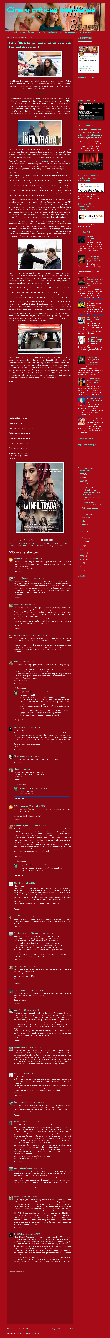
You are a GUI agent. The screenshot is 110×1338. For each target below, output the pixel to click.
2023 (82, 546)
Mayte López (19, 1122)
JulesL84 (17, 916)
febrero (85, 538)
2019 (82, 559)
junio (84, 524)
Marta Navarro (19, 1047)
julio (84, 521)
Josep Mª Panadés (21, 578)
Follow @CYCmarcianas (85, 41)
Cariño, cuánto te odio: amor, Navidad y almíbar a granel (94, 339)
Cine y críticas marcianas (51, 10)
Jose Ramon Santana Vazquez (26, 933)
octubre (85, 514)
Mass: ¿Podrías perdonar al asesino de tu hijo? (94, 319)
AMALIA (17, 966)
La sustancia (36, 86)
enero (84, 542)
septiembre (87, 518)
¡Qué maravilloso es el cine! (52, 32)
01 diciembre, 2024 (29, 1197)
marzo (84, 535)
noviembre (86, 487)
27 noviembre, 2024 (40, 692)
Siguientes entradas (62, 1328)
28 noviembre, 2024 (32, 1010)
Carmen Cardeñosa (22, 1168)
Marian (16, 605)
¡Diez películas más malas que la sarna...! (94, 419)
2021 (82, 553)
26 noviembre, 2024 (36, 559)
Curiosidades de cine (73, 32)
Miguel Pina (24, 692)
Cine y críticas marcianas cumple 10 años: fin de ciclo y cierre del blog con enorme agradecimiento (90, 282)
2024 (82, 481)
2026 (82, 474)
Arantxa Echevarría (22, 543)
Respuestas (21, 688)
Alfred (16, 769)
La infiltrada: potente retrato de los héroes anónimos (91, 492)
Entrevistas (87, 32)
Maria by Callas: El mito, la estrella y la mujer (94, 400)
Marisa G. (17, 1197)
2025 (82, 478)
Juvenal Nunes (20, 990)
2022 (82, 549)
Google (52, 546)
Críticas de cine (34, 32)
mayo (84, 528)
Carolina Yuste (48, 543)
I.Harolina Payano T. (22, 826)
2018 (82, 563)
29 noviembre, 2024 (27, 1074)
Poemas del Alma (21, 1102)
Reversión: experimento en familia (93, 238)
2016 (82, 570)
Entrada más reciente (18, 1328)
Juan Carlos (19, 1010)
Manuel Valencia (20, 559)
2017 (82, 566)
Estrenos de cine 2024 (39, 546)
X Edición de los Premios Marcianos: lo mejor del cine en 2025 (94, 259)
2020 (82, 556)
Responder (18, 571)
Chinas (45, 161)
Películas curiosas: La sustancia (90, 509)
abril (84, 531)
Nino (16, 1074)
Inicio (41, 1328)
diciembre (86, 484)
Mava (16, 883)
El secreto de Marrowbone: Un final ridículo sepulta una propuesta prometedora (94, 361)
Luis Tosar (59, 546)
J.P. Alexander (19, 756)
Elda (16, 662)
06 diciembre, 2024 (32, 1234)
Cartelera (59, 543)
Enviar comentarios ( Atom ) (28, 1333)
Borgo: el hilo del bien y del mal (91, 498)
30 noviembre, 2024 (38, 1168)
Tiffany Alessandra (21, 806)
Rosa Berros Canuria (22, 635)
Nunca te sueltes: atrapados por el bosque (92, 504)
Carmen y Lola (35, 161)
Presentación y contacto (17, 32)
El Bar (88, 301)
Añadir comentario (17, 1272)
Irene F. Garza (19, 728)
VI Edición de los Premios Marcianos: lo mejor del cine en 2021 (94, 381)
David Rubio (19, 1234)
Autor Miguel (36, 543)
